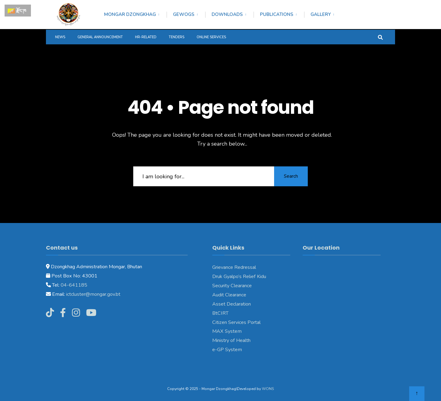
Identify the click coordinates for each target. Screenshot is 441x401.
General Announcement (100, 37)
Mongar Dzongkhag (130, 14)
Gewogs (183, 14)
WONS (268, 388)
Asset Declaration (231, 304)
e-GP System (227, 349)
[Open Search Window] (380, 37)
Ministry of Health (231, 340)
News (60, 37)
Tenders (176, 37)
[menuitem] (135, 13)
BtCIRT (220, 313)
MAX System (227, 331)
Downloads (227, 14)
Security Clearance (232, 285)
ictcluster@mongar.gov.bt (93, 294)
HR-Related (145, 37)
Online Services (211, 37)
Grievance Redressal (234, 267)
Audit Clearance (229, 294)
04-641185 (74, 285)
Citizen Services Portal (236, 322)
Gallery (321, 14)
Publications (276, 14)
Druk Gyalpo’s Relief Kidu (239, 276)
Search (291, 176)
